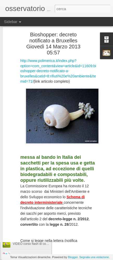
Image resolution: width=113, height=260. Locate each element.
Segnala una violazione (94, 257)
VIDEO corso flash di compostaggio (89, 209)
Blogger (73, 257)
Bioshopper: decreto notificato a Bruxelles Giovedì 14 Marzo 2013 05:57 (53, 27)
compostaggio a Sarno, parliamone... (38, 208)
